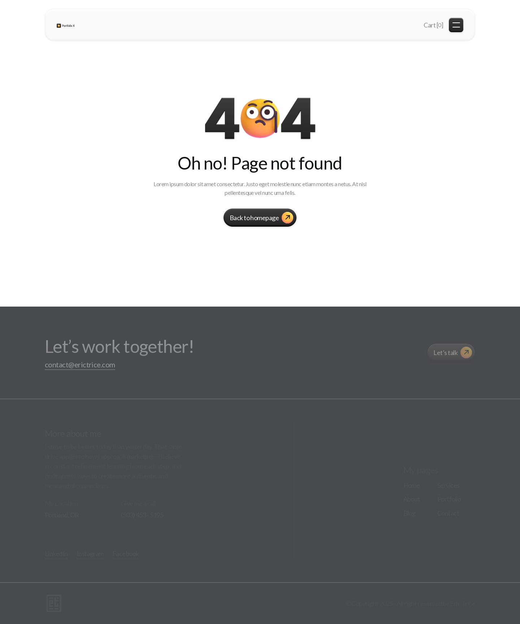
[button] (433, 25)
